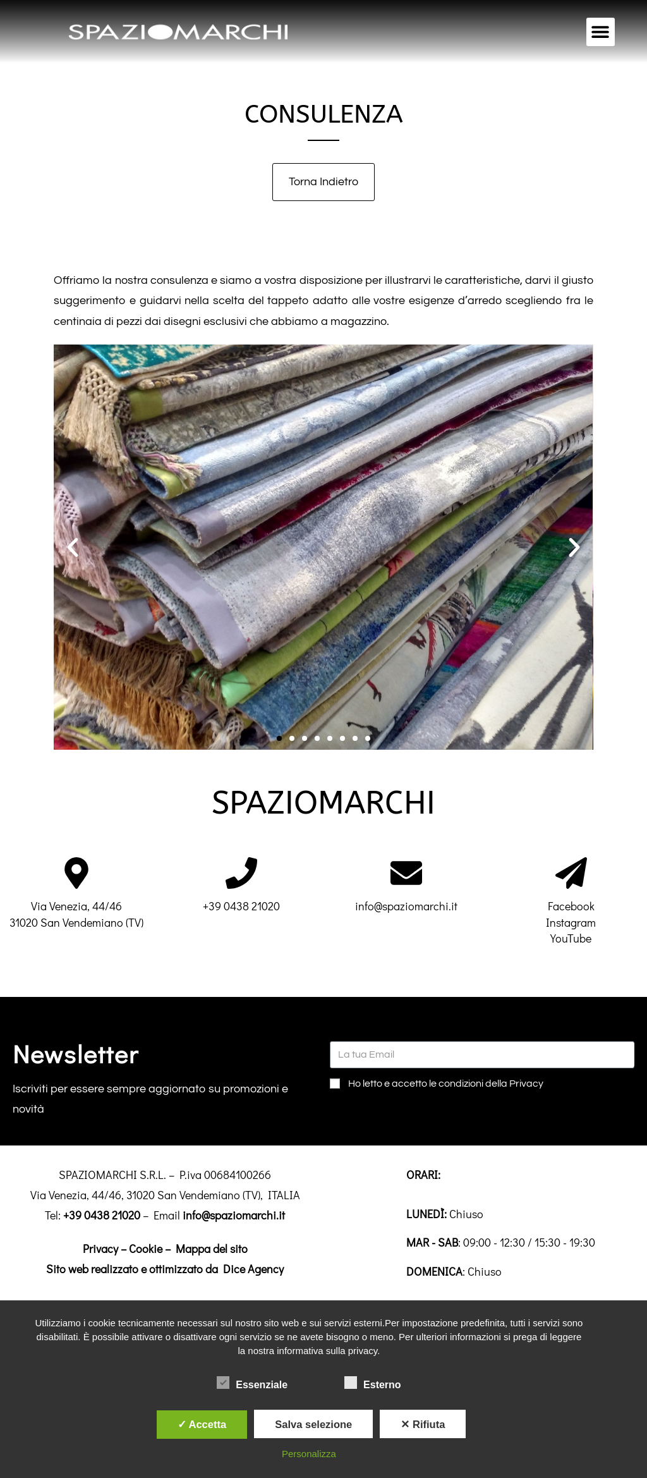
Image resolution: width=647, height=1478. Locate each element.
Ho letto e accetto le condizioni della (445, 1083)
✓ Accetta (202, 1424)
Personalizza (309, 1453)
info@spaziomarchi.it (406, 905)
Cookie (145, 1248)
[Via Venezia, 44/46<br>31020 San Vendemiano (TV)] (76, 873)
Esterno (372, 1382)
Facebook (571, 905)
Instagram (571, 922)
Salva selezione (313, 1424)
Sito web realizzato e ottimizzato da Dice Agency (165, 1268)
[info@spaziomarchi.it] (406, 873)
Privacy (100, 1248)
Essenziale (252, 1382)
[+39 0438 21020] (241, 873)
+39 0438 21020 (241, 905)
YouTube (570, 938)
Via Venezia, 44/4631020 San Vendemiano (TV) (76, 913)
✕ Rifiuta (423, 1424)
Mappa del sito (212, 1248)
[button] (600, 32)
